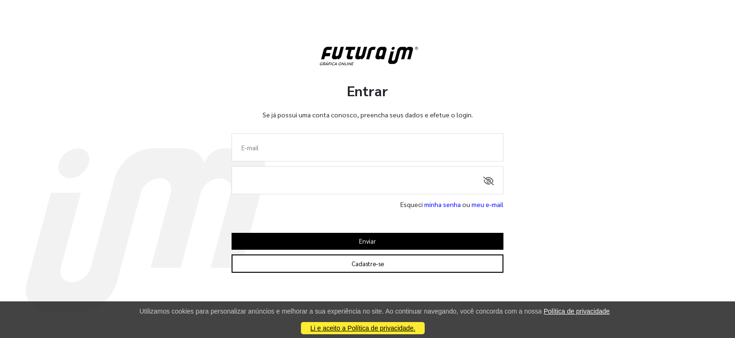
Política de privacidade (577, 311)
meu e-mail (487, 204)
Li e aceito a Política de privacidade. (362, 328)
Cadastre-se (368, 264)
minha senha (442, 204)
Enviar (367, 241)
